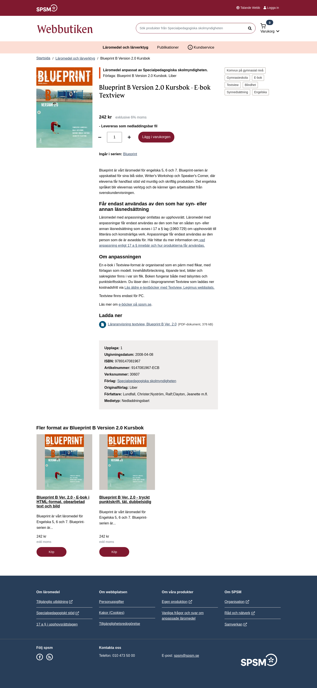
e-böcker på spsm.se (135, 304)
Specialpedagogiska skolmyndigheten (146, 381)
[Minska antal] (99, 137)
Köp (51, 552)
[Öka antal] (129, 137)
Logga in (271, 7)
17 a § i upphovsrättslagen (57, 624)
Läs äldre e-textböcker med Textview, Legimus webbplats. (170, 287)
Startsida (43, 58)
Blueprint (130, 154)
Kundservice (201, 47)
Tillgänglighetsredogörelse (119, 624)
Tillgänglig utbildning (55, 602)
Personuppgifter (111, 602)
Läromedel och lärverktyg (125, 47)
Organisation (237, 602)
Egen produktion (177, 602)
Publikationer (168, 47)
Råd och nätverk (240, 613)
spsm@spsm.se (186, 655)
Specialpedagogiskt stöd (58, 613)
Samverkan (236, 624)
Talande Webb (248, 7)
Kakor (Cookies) (111, 613)
